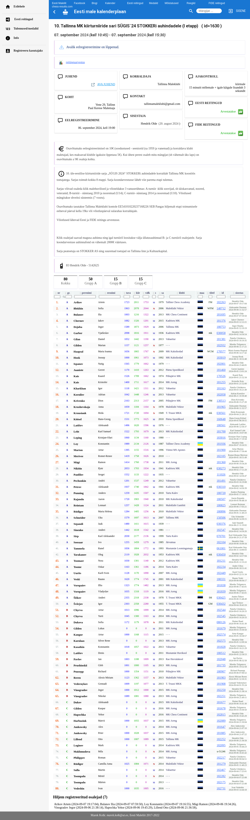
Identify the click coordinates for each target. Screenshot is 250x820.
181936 (221, 443)
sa (161, 292)
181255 (221, 382)
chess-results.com (62, 6)
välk (146, 292)
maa (200, 292)
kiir (136, 292)
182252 (221, 739)
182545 (221, 616)
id (221, 292)
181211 (221, 560)
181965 (221, 407)
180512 (221, 653)
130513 (221, 400)
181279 (221, 763)
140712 (221, 308)
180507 (221, 499)
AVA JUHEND (103, 84)
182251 (221, 696)
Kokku (65, 280)
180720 (221, 493)
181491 (221, 480)
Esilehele (19, 6)
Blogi (94, 3)
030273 (221, 468)
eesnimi (109, 292)
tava (127, 292)
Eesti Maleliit (59, 3)
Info (16, 37)
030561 (221, 413)
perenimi (85, 292)
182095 (221, 745)
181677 (221, 702)
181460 (221, 370)
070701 (221, 536)
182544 (221, 610)
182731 (221, 788)
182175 (221, 782)
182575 (221, 640)
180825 (221, 505)
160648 (221, 419)
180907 (221, 671)
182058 (221, 394)
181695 (221, 314)
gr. (67, 292)
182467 (221, 770)
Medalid (153, 3)
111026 (221, 474)
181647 (221, 727)
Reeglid (191, 3)
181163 (221, 388)
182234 (221, 567)
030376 (221, 523)
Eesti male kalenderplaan (100, 11)
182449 (221, 573)
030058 (221, 333)
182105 (221, 456)
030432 (221, 603)
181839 (221, 591)
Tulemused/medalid (26, 28)
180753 (221, 327)
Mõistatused (171, 3)
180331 (221, 579)
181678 (221, 708)
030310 (221, 487)
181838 (221, 585)
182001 (221, 363)
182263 (221, 302)
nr (57, 292)
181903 (221, 677)
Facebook (79, 3)
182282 (221, 776)
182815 (221, 714)
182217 (221, 757)
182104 (221, 542)
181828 (221, 647)
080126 (221, 622)
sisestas (237, 292)
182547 (221, 530)
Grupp (91, 280)
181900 (221, 450)
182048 (221, 659)
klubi (180, 292)
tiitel (210, 292)
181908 (221, 683)
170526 (221, 376)
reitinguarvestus (75, 62)
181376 (221, 320)
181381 (221, 339)
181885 (221, 733)
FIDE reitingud (217, 3)
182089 (221, 720)
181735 (221, 665)
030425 (221, 597)
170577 (221, 351)
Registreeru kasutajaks (28, 50)
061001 (221, 548)
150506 (221, 517)
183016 (221, 437)
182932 (221, 345)
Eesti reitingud (23, 19)
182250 (221, 690)
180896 (221, 511)
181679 (221, 628)
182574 (221, 634)
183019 (221, 357)
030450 (221, 554)
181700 (221, 431)
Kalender (110, 3)
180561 (221, 425)
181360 (221, 462)
